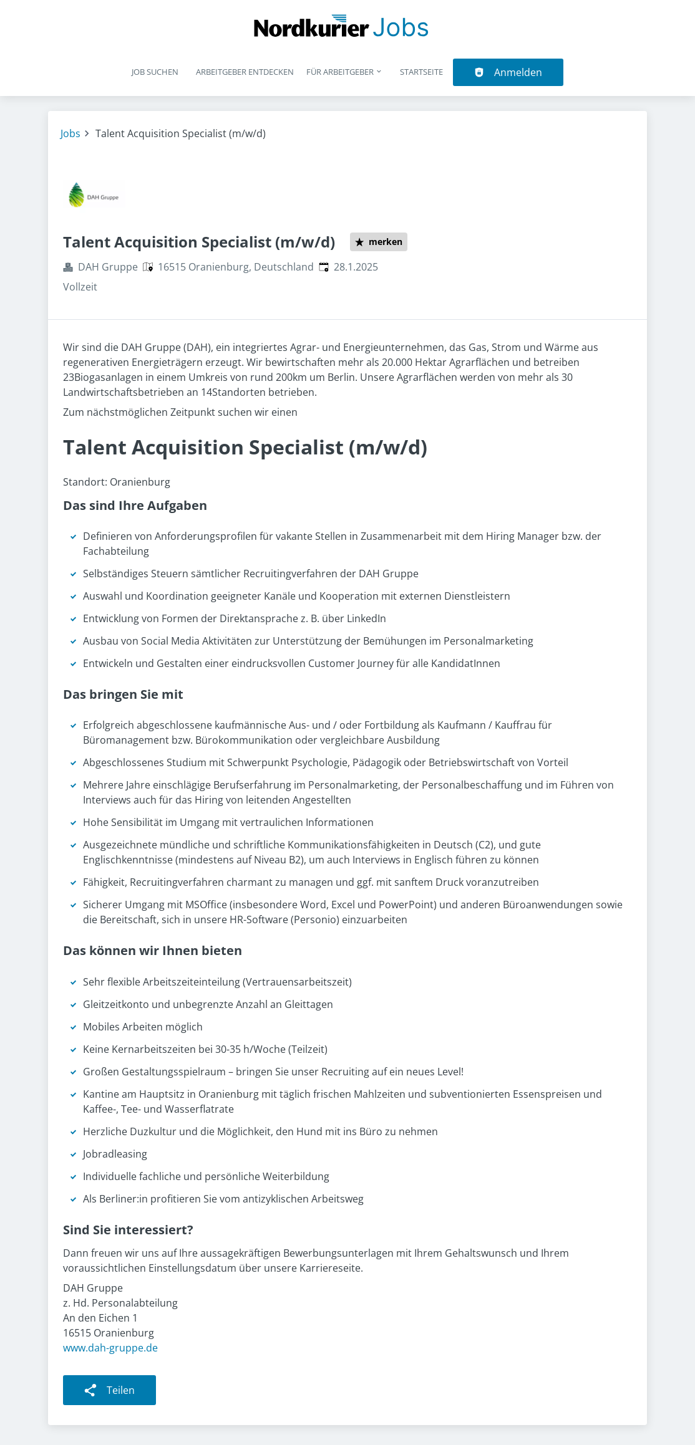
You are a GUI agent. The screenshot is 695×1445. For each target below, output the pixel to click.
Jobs (70, 133)
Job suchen (155, 71)
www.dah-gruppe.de (110, 1348)
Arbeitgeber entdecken (245, 71)
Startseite (421, 71)
